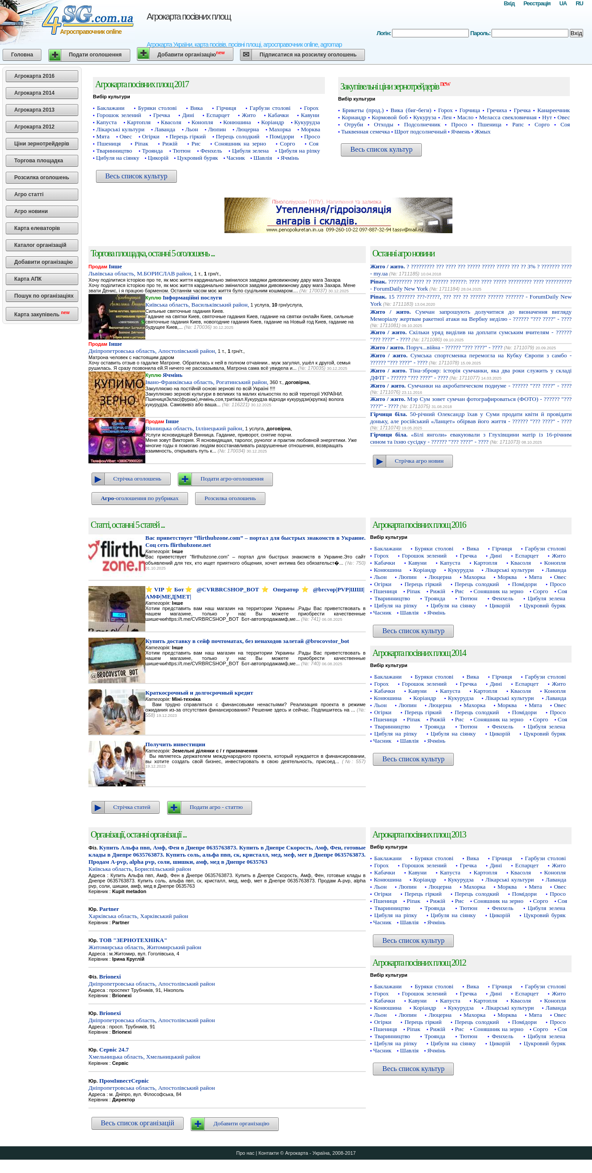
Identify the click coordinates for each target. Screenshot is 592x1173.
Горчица (470, 110)
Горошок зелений (119, 115)
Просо (312, 136)
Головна (22, 55)
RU (579, 3)
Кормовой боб (390, 117)
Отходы (383, 124)
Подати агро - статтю (216, 807)
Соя (313, 143)
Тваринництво (114, 150)
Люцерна (247, 129)
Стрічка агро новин (419, 460)
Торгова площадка (38, 161)
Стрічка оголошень (137, 478)
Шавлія (262, 157)
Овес (126, 136)
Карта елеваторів (37, 228)
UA (563, 3)
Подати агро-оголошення (232, 478)
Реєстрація (537, 3)
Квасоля (171, 122)
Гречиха (497, 110)
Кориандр (354, 117)
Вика (196, 108)
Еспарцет (218, 115)
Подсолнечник (422, 124)
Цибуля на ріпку (299, 150)
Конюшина (237, 122)
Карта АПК (28, 279)
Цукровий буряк (197, 157)
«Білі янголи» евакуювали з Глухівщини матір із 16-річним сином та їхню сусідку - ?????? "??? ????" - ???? (471, 438)
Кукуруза (424, 117)
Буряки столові (157, 108)
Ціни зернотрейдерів (41, 144)
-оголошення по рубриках (140, 498)
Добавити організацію (190, 54)
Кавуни (310, 115)
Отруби (354, 124)
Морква (310, 129)
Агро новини (31, 211)
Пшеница (489, 124)
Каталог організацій (40, 245)
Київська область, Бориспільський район (227, 858)
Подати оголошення (95, 55)
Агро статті (29, 194)
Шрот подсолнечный (420, 131)
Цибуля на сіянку (117, 157)
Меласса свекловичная (508, 117)
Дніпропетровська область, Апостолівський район (151, 980)
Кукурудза (307, 122)
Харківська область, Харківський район (138, 912)
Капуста (106, 122)
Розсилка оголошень (41, 177)
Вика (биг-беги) (411, 110)
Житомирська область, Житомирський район (144, 944)
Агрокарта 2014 (34, 93)
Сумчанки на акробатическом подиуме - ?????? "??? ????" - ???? (471, 385)
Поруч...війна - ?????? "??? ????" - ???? (436, 347)
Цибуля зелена (250, 150)
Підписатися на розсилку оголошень (308, 55)
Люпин (217, 129)
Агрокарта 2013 (34, 110)
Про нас (245, 1153)
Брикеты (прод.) (363, 110)
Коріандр (272, 122)
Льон (191, 129)
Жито (249, 115)
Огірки (151, 136)
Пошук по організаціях (44, 296)
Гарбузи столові (270, 108)
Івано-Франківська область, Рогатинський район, (206, 378)
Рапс (518, 124)
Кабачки (278, 115)
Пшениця (108, 143)
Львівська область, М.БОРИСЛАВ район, (140, 270)
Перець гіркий (187, 136)
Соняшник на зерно (240, 143)
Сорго (287, 143)
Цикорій (158, 157)
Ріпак (141, 143)
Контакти (268, 1153)
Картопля (139, 122)
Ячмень (460, 131)
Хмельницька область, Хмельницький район (144, 1053)
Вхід (509, 3)
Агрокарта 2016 (34, 76)
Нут (547, 117)
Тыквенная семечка (365, 131)
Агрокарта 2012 (34, 127)
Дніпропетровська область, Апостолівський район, (152, 347)
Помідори (281, 136)
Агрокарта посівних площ (189, 16)
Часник (236, 157)
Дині (188, 115)
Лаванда (164, 129)
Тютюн (181, 150)
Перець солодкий (238, 136)
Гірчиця (226, 108)
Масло (465, 117)
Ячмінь (289, 157)
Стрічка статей (132, 807)
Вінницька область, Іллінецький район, (194, 425)
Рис (196, 143)
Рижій (170, 143)
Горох (311, 108)
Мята (103, 136)
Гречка (161, 115)
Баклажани (110, 108)
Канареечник (553, 110)
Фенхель (211, 150)
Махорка (280, 129)
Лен (447, 117)
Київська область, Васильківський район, (197, 301)
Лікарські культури (120, 129)
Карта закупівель (42, 314)
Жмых (483, 131)
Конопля (202, 122)
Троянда (152, 150)
